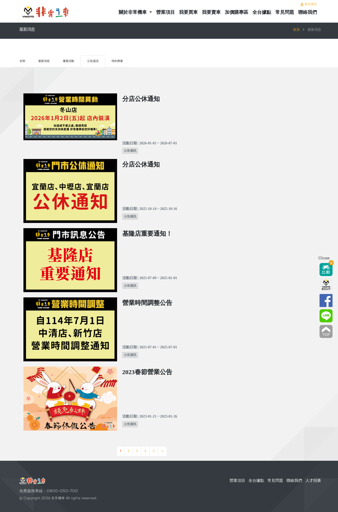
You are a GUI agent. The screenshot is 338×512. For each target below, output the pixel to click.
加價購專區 (236, 12)
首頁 (296, 29)
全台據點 (261, 12)
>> (162, 451)
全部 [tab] (22, 61)
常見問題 (284, 12)
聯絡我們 (307, 12)
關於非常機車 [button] (133, 12)
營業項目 (165, 12)
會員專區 (309, 4)
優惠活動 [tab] (68, 61)
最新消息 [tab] (44, 61)
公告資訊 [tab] (93, 61)
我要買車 (188, 12)
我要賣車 (211, 12)
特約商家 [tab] (117, 61)
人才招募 (313, 481)
